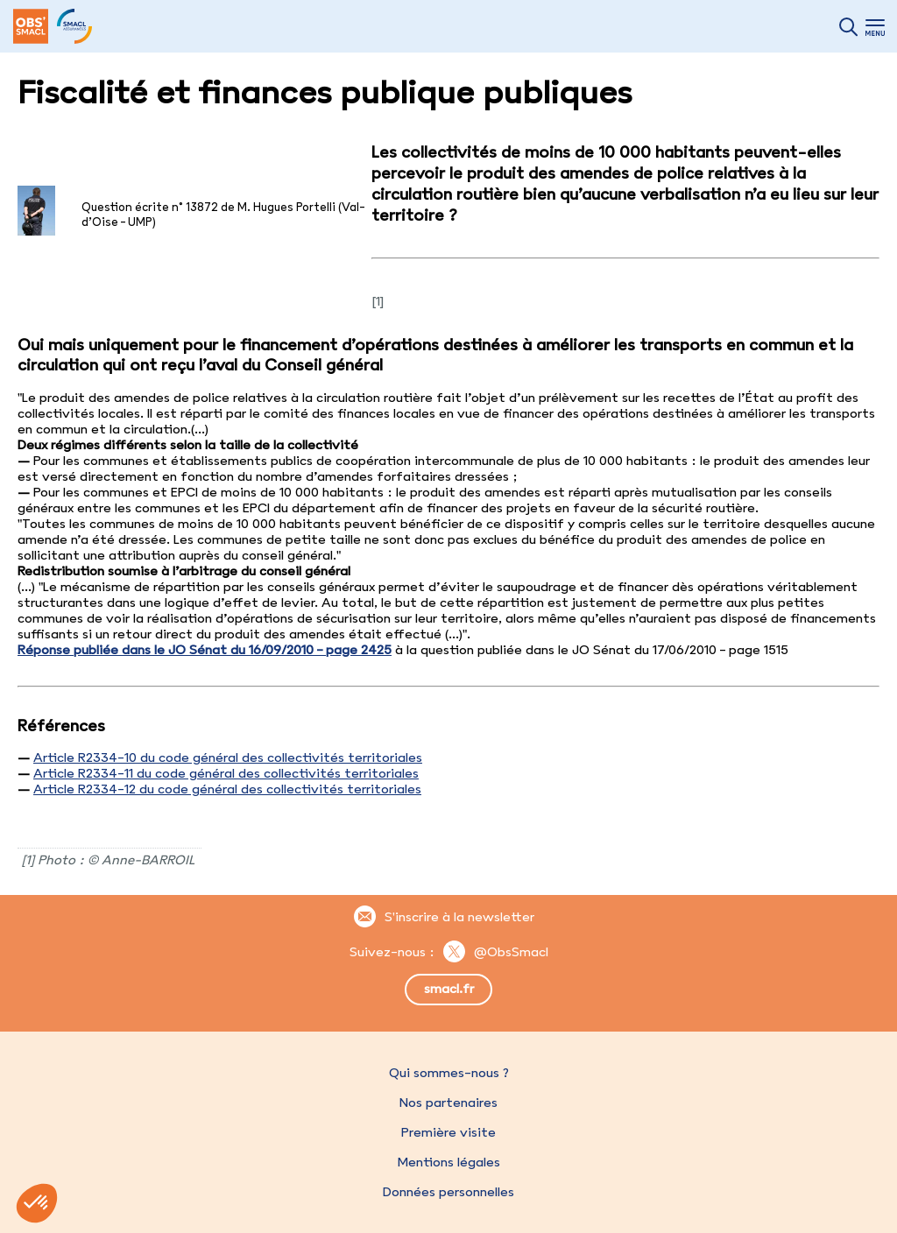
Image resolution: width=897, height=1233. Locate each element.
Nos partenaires (448, 1102)
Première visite (448, 1132)
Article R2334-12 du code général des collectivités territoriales (227, 789)
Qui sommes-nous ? (449, 1073)
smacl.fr (449, 989)
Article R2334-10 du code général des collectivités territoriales (227, 757)
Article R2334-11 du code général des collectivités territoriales (226, 773)
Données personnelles (448, 1192)
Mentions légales (448, 1162)
